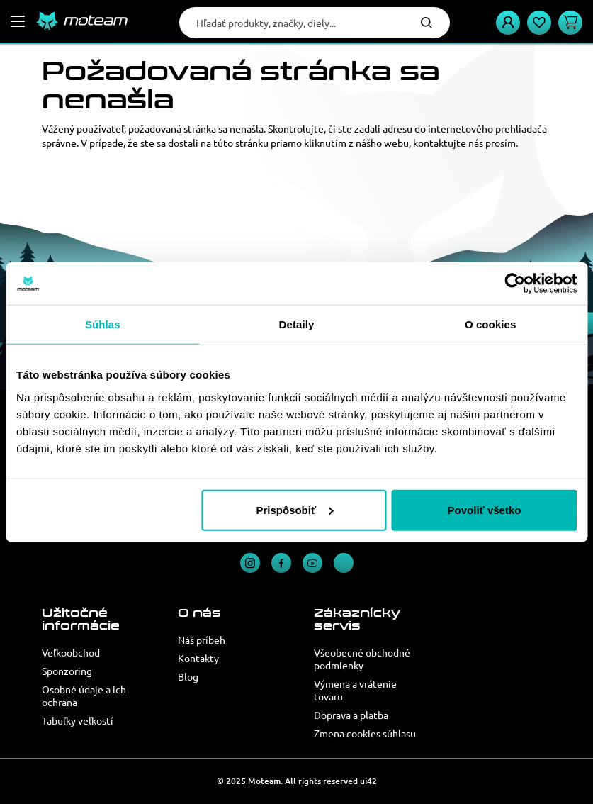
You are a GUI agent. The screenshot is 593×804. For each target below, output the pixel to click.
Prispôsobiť (294, 509)
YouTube (312, 563)
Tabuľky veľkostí (77, 720)
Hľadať (426, 22)
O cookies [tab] (490, 324)
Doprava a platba (351, 714)
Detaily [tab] (297, 324)
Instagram (250, 563)
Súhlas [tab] (102, 324)
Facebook (281, 563)
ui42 (368, 781)
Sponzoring (67, 670)
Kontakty (198, 658)
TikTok (344, 563)
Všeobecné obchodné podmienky (362, 658)
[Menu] (17, 21)
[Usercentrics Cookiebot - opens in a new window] (515, 283)
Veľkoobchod (71, 652)
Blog (188, 676)
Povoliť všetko (484, 509)
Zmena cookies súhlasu (365, 733)
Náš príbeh (201, 639)
